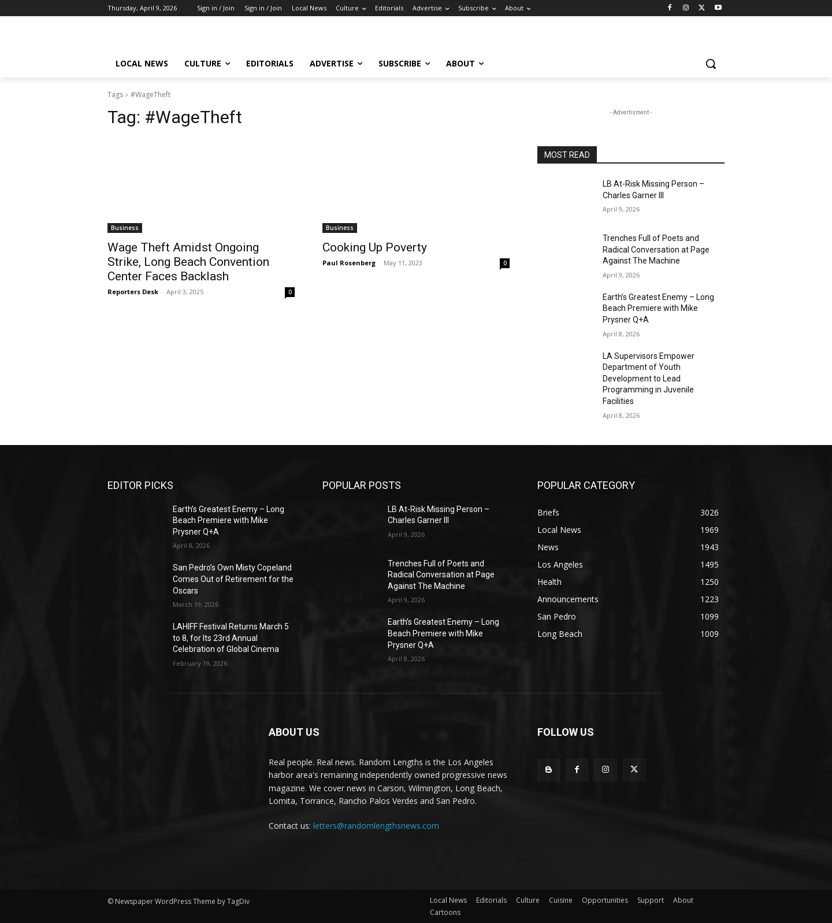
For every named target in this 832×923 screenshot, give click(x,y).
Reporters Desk (132, 291)
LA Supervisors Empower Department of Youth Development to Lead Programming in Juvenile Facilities (648, 378)
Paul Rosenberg (349, 262)
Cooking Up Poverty (374, 247)
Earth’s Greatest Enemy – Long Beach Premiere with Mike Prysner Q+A (658, 308)
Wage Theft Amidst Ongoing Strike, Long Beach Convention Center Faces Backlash (188, 261)
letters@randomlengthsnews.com (376, 825)
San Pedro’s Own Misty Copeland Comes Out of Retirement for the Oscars (233, 579)
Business (125, 228)
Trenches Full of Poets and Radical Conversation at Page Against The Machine (656, 249)
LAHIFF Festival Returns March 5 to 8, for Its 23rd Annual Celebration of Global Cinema (231, 638)
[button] (711, 63)
